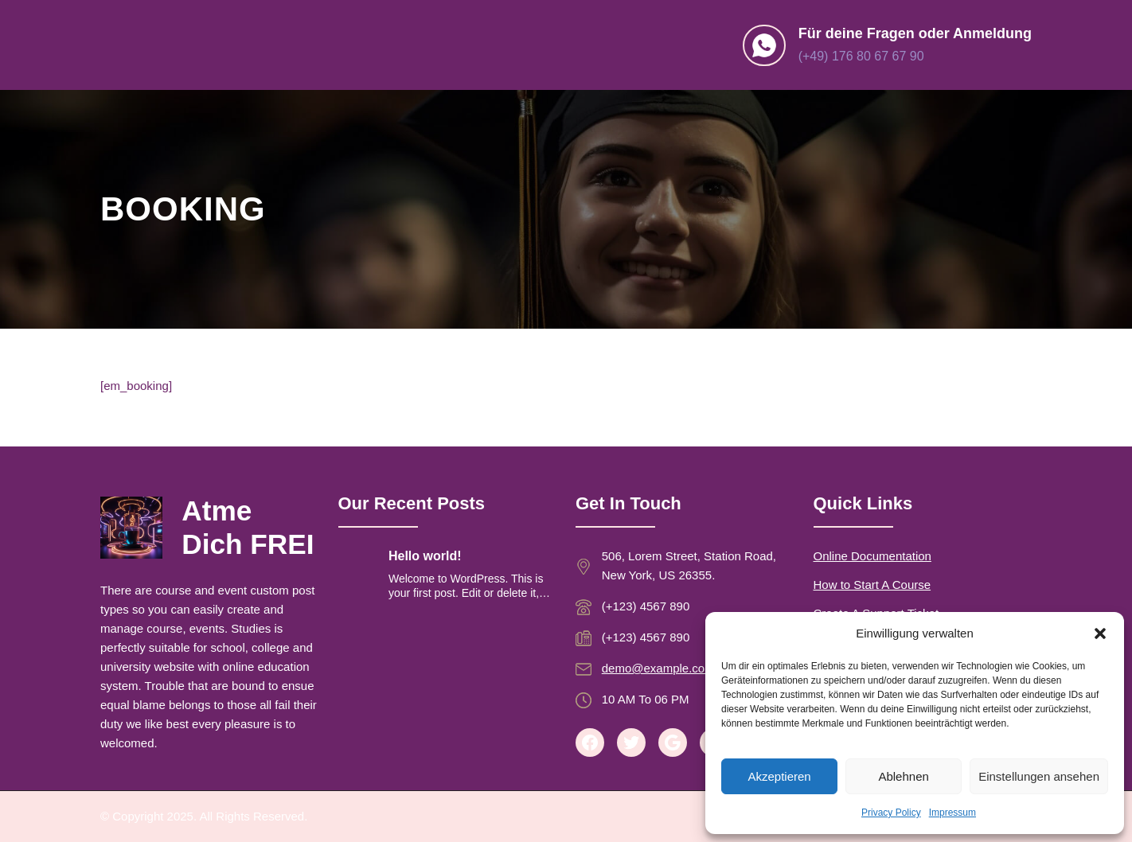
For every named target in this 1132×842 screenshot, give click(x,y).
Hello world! (425, 556)
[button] (1100, 633)
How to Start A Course (872, 584)
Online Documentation (872, 556)
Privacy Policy (891, 812)
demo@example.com (658, 668)
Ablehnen (903, 776)
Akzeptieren (779, 776)
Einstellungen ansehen (1038, 776)
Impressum (952, 812)
